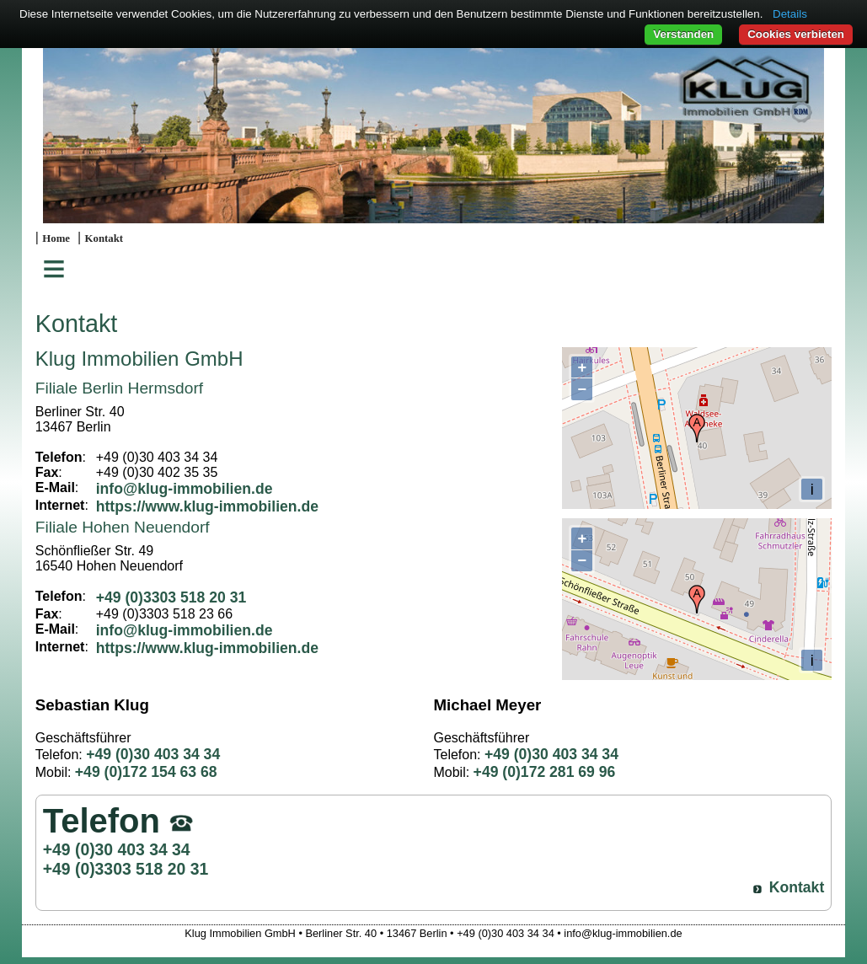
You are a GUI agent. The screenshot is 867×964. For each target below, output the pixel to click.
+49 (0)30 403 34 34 (153, 754)
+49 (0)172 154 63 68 (146, 771)
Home (56, 238)
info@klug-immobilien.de (184, 488)
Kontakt (104, 238)
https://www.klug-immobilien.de (207, 506)
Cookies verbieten (795, 34)
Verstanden (683, 34)
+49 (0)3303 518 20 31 (171, 597)
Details (790, 14)
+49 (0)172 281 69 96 (545, 771)
